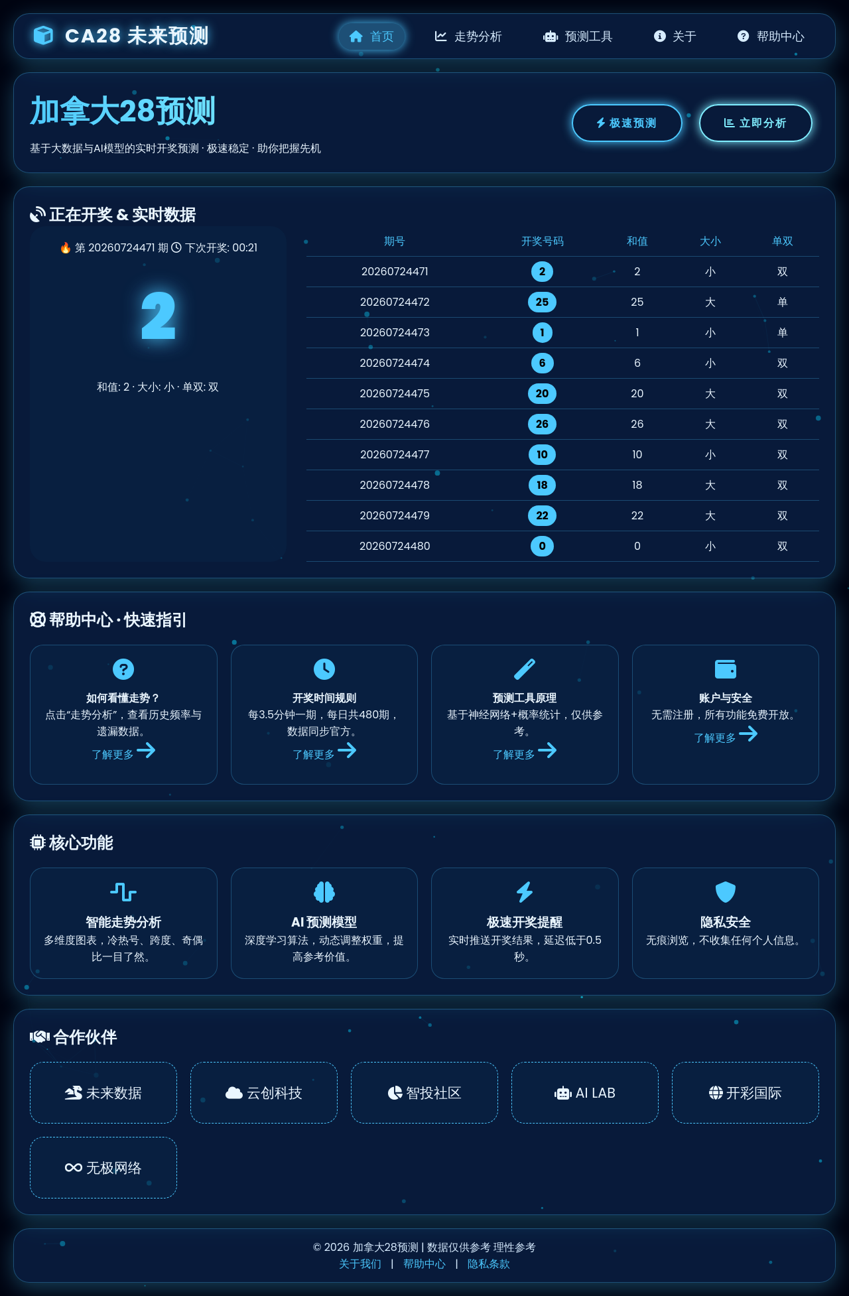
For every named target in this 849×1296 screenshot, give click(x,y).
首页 (372, 36)
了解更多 (123, 754)
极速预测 (627, 123)
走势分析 (468, 36)
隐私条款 (489, 1263)
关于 (675, 36)
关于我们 (360, 1263)
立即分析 (755, 123)
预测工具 (578, 36)
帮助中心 (771, 36)
